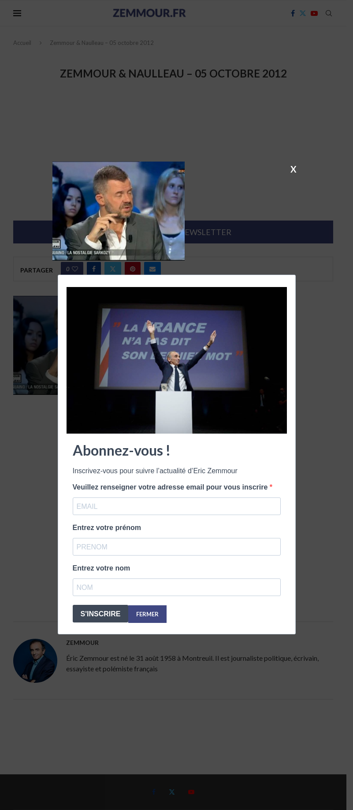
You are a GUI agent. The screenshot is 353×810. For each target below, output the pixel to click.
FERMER (147, 614)
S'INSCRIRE (101, 614)
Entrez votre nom (101, 568)
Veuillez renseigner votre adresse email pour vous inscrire (171, 487)
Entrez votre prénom (107, 527)
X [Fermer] (293, 169)
